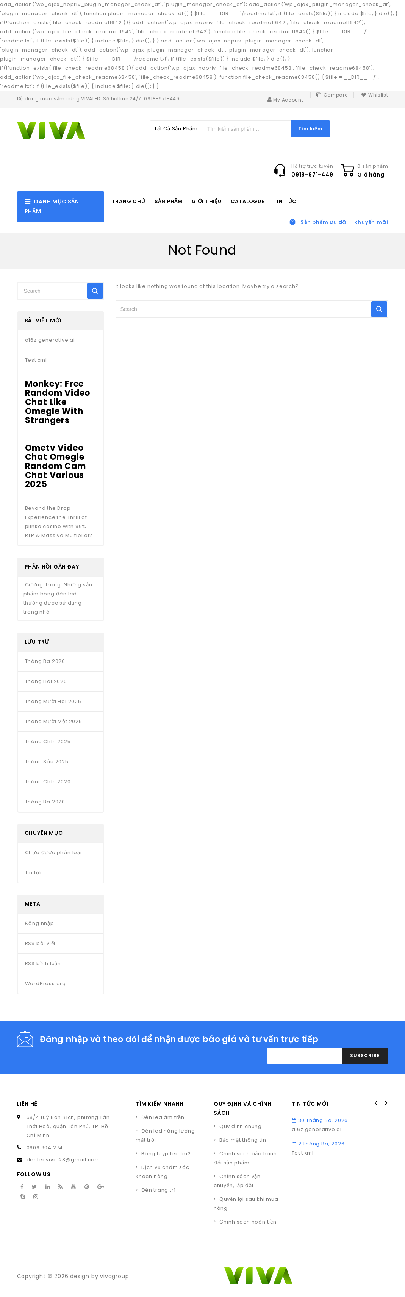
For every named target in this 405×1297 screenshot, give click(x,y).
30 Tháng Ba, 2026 (320, 1120)
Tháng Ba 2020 (45, 801)
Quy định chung (240, 1126)
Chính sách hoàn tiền (248, 1221)
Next (385, 1103)
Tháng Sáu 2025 (47, 761)
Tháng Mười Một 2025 (53, 721)
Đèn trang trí (158, 1190)
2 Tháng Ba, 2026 (318, 1143)
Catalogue (247, 201)
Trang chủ (128, 201)
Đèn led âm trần (163, 1117)
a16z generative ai (50, 340)
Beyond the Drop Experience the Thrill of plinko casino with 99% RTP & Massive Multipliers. (60, 522)
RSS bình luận (43, 963)
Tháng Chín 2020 (48, 781)
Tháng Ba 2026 (45, 661)
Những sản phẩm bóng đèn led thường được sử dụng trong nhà (57, 598)
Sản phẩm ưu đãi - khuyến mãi (344, 222)
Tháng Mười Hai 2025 (53, 701)
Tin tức (285, 201)
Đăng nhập (39, 923)
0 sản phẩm (372, 166)
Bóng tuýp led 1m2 (166, 1153)
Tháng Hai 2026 (46, 681)
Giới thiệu (207, 201)
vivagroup (114, 1276)
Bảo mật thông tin (242, 1140)
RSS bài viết (40, 943)
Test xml (36, 360)
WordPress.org (45, 983)
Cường (34, 584)
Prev (376, 1103)
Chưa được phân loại (53, 852)
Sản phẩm (169, 201)
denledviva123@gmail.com (63, 1159)
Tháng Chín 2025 (48, 741)
